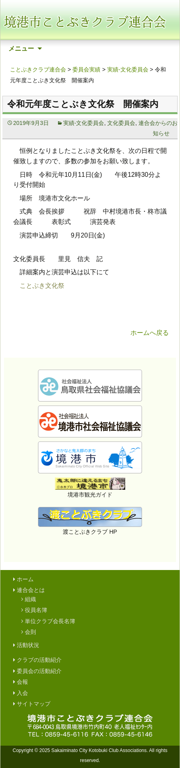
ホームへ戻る (149, 332)
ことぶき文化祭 (42, 285)
